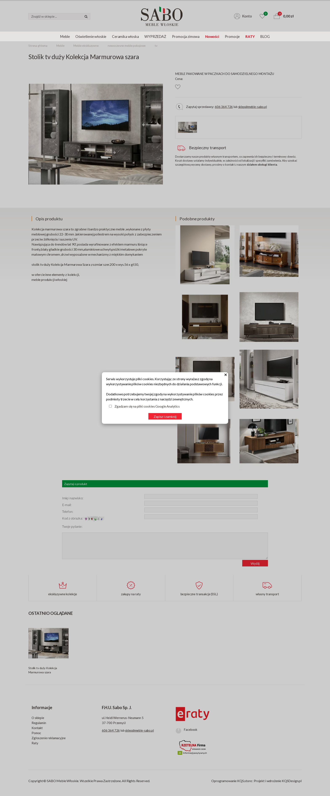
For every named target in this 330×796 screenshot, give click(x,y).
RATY (250, 36)
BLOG (265, 36)
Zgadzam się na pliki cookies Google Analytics (147, 406)
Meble (65, 36)
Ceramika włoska (125, 36)
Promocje (232, 36)
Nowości (212, 36)
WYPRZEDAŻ (155, 36)
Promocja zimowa (186, 36)
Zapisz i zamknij (165, 417)
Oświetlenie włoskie (90, 36)
